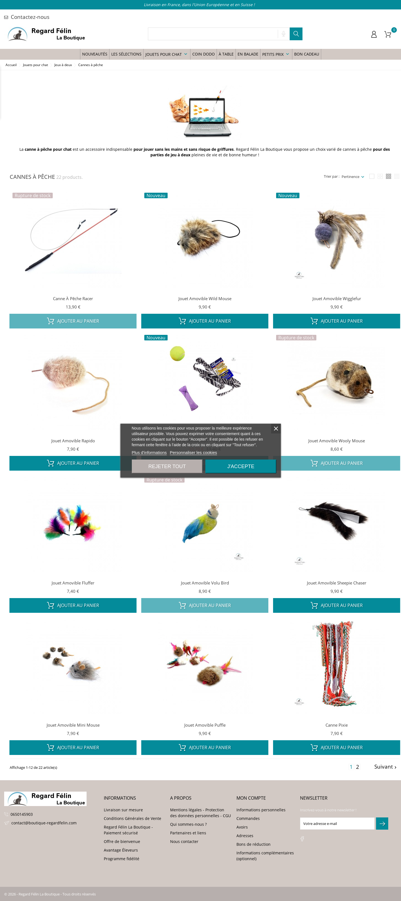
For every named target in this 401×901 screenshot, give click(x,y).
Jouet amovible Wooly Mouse (336, 440)
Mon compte (251, 798)
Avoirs (242, 827)
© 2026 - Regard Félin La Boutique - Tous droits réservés (50, 894)
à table (226, 54)
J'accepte (240, 466)
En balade (248, 54)
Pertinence (350, 176)
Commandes (248, 818)
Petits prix (276, 54)
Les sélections (126, 54)
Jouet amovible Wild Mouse (204, 298)
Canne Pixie (337, 725)
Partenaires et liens (188, 832)
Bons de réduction (253, 844)
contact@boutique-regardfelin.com (44, 822)
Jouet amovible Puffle (205, 725)
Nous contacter (184, 841)
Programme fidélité (121, 858)
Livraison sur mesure (123, 809)
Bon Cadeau (306, 54)
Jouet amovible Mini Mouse (73, 725)
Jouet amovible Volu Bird (205, 583)
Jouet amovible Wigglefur (336, 298)
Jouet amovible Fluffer (73, 583)
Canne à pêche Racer (73, 298)
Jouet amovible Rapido (73, 440)
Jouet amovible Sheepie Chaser (336, 583)
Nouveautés (94, 54)
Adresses (244, 835)
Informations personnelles (261, 809)
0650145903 (22, 814)
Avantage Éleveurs (121, 850)
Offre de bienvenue (122, 841)
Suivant (386, 767)
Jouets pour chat (166, 54)
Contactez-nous (26, 17)
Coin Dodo (203, 54)
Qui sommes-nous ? (188, 824)
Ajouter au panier (73, 321)
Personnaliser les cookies (193, 452)
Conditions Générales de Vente (132, 818)
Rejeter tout (167, 466)
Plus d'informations (149, 452)
